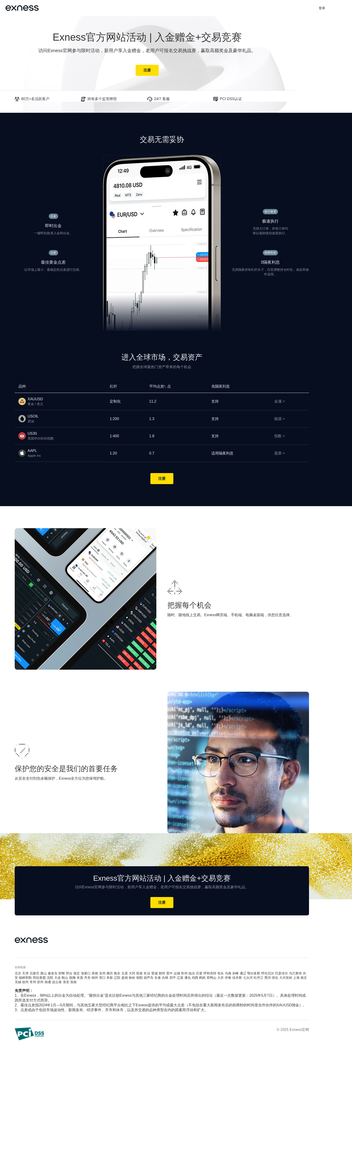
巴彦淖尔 (281, 973)
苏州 (40, 982)
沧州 (102, 973)
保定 (76, 973)
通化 (187, 977)
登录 (322, 8)
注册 (147, 70)
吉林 (165, 977)
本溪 (80, 977)
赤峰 (235, 973)
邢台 (69, 973)
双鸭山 (211, 977)
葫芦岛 (148, 977)
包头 (220, 973)
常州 (33, 982)
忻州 (184, 973)
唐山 (43, 973)
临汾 (192, 973)
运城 (177, 973)
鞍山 (65, 977)
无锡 (18, 982)
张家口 (86, 973)
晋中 (169, 973)
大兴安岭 (285, 977)
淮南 (73, 982)
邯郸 (61, 973)
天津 (25, 973)
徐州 (25, 982)
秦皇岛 (52, 973)
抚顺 (72, 977)
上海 (296, 977)
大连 (57, 977)
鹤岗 (202, 977)
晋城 (154, 973)
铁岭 (132, 977)
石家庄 (34, 973)
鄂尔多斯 (253, 973)
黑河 (267, 977)
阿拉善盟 (39, 977)
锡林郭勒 (25, 977)
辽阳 (117, 977)
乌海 (228, 973)
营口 (102, 977)
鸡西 (195, 977)
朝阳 (139, 977)
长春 (158, 977)
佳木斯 (237, 977)
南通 (48, 982)
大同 (132, 973)
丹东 (87, 977)
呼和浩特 (209, 973)
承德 (95, 973)
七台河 (248, 977)
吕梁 (199, 973)
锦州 (95, 977)
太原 (124, 973)
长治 (147, 973)
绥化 (275, 977)
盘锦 (124, 977)
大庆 (220, 977)
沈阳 (50, 977)
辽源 (180, 977)
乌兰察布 (295, 973)
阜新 (109, 977)
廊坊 (109, 973)
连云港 (57, 982)
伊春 (228, 977)
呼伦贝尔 (267, 973)
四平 (172, 977)
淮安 (66, 982)
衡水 (117, 973)
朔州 (162, 973)
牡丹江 (258, 977)
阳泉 (139, 973)
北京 (18, 973)
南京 (303, 977)
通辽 (243, 973)
